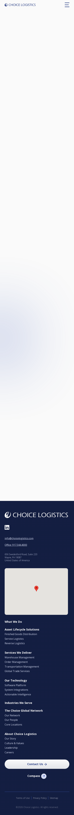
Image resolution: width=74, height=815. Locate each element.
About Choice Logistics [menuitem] (21, 734)
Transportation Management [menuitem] (22, 666)
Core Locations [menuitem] (13, 724)
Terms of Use (23, 798)
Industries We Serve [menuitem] (18, 702)
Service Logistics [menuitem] (14, 639)
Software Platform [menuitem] (15, 685)
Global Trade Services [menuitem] (17, 671)
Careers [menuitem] (9, 752)
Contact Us (35, 764)
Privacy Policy (40, 798)
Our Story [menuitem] (10, 738)
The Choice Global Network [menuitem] (24, 710)
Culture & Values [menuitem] (14, 743)
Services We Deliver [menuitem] (18, 652)
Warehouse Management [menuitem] (19, 657)
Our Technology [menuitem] (16, 680)
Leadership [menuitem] (11, 747)
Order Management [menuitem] (16, 662)
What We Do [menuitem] (13, 621)
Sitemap (54, 798)
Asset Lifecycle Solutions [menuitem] (22, 629)
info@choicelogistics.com (19, 538)
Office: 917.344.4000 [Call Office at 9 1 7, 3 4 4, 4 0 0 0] (16, 545)
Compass (33, 776)
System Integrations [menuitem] (16, 689)
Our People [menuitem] (11, 720)
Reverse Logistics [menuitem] (15, 643)
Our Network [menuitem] (12, 715)
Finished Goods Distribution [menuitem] (21, 634)
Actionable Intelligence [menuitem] (18, 694)
